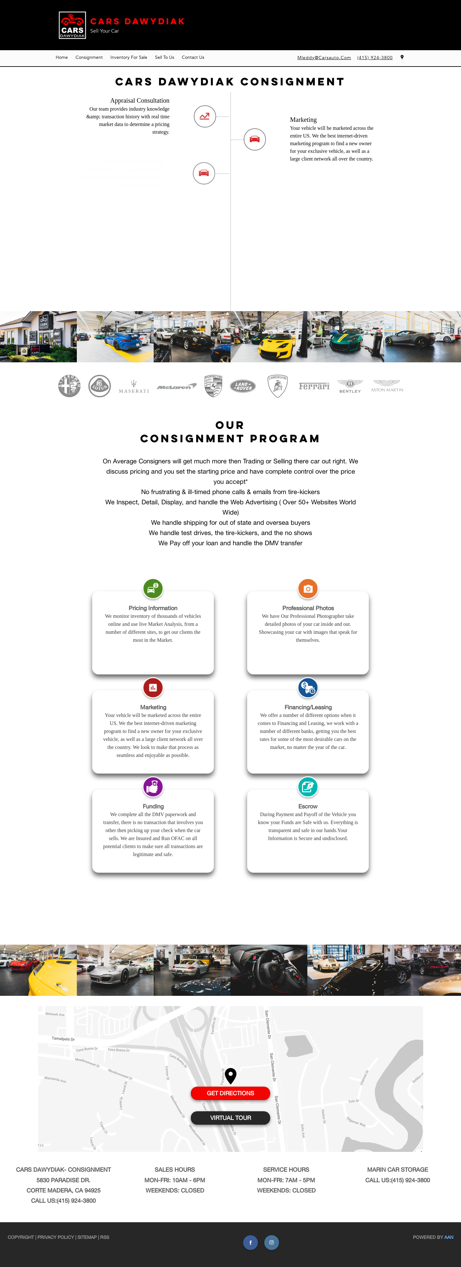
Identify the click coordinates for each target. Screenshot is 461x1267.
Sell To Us (164, 57)
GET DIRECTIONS (230, 1093)
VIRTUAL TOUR (230, 1117)
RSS (104, 1237)
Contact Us (193, 57)
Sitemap (87, 1237)
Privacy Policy (55, 1237)
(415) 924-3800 (76, 1200)
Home (62, 57)
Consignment (89, 57)
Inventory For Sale (128, 57)
